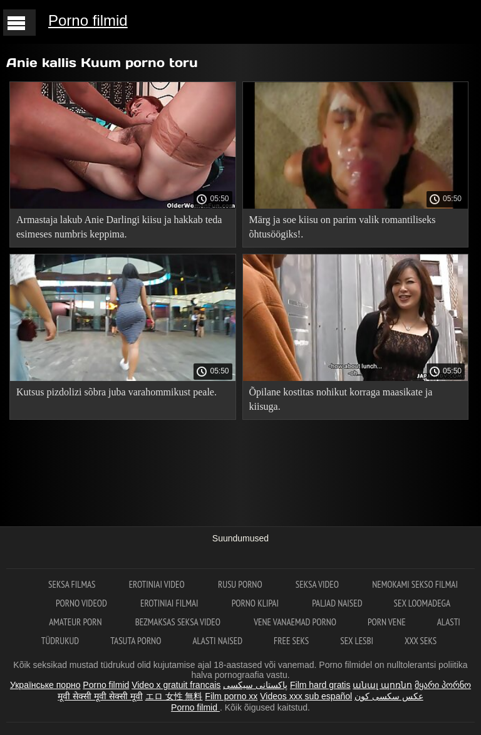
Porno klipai (256, 603)
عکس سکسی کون (388, 696)
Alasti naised (217, 641)
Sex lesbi (356, 641)
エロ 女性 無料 (174, 696)
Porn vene (387, 622)
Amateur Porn (76, 622)
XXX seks (421, 641)
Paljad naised (337, 603)
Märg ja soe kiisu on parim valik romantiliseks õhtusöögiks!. (342, 226)
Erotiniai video (158, 584)
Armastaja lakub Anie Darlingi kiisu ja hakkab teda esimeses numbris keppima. (119, 226)
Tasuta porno (135, 641)
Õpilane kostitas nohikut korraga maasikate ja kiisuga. (341, 399)
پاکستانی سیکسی (255, 685)
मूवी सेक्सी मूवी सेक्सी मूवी (100, 696)
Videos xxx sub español (306, 696)
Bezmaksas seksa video (179, 622)
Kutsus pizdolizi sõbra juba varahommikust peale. (116, 392)
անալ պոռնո (382, 685)
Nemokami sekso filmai (415, 584)
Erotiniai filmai (170, 603)
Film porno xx (231, 696)
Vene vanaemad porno (295, 622)
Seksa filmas (73, 584)
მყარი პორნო (443, 685)
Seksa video (318, 584)
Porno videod (82, 603)
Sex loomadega (422, 603)
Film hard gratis (320, 685)
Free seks (291, 641)
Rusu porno (241, 584)
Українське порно (45, 685)
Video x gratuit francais (176, 685)
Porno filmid (88, 20)
